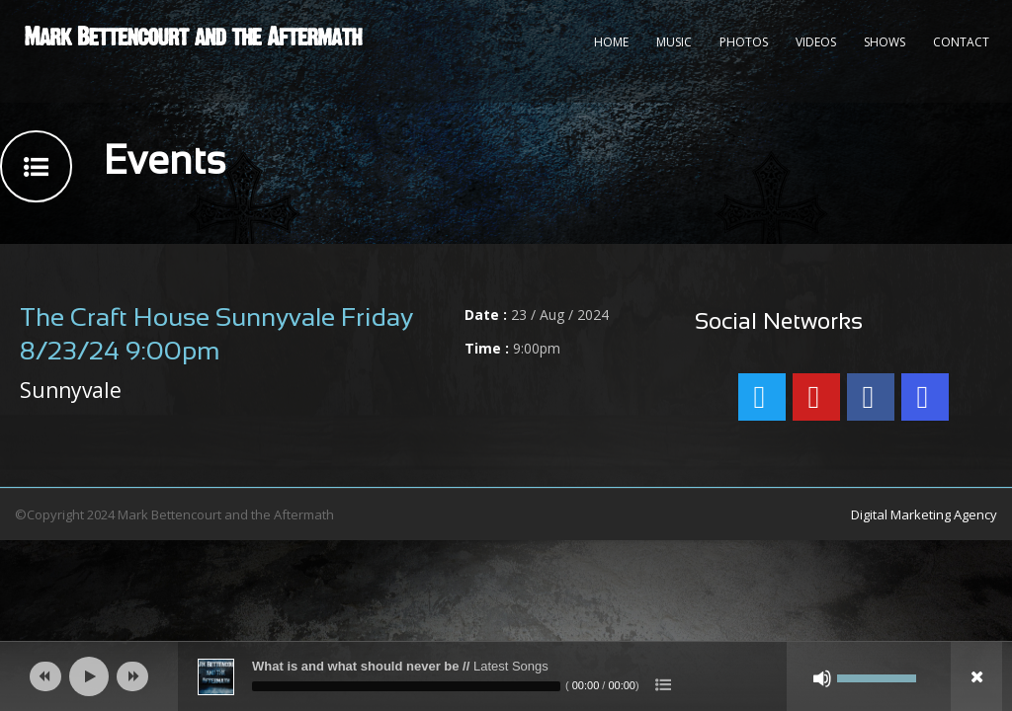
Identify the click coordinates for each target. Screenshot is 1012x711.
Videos (816, 42)
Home (611, 42)
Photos (743, 42)
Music (674, 42)
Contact (961, 42)
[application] (506, 676)
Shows (884, 42)
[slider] (406, 686)
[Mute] (822, 678)
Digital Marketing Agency (924, 514)
